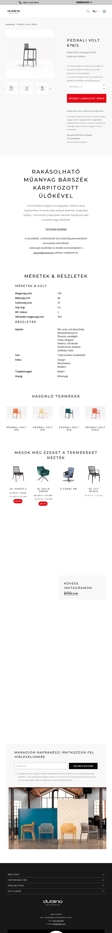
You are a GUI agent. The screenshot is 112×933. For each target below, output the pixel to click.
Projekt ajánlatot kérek (86, 98)
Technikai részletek (56, 229)
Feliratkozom (83, 766)
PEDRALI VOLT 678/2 (27, 24)
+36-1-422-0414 (58, 921)
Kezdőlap (10, 24)
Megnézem (71, 593)
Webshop (84, 2)
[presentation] (3, 88)
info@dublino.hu (58, 924)
